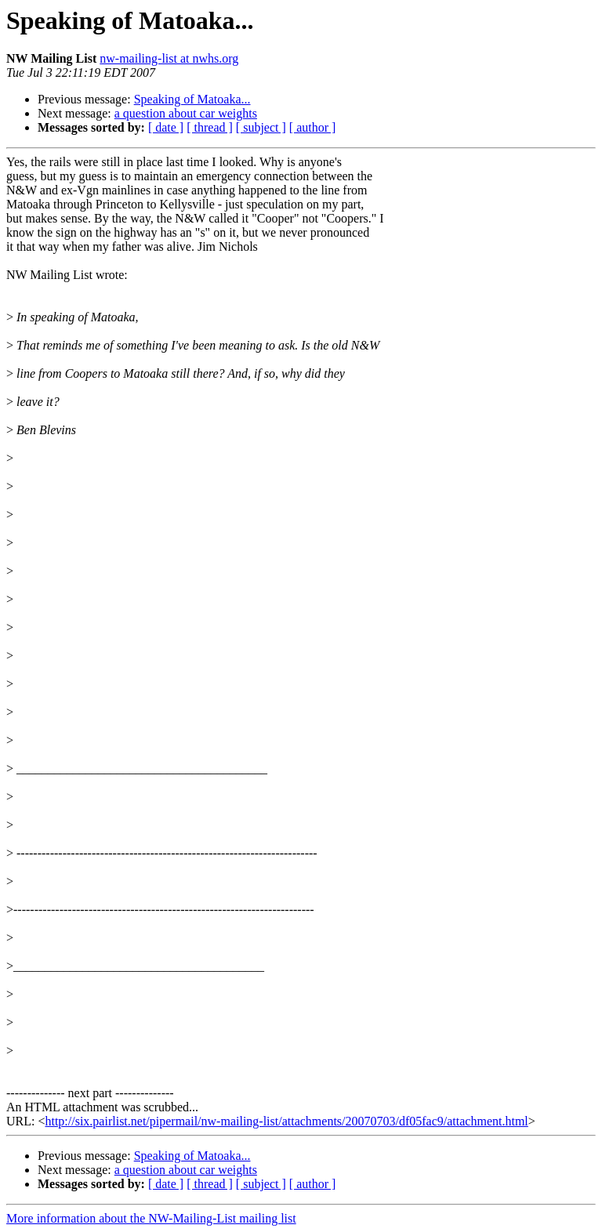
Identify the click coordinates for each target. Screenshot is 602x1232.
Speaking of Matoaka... (192, 99)
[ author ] (312, 127)
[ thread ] (210, 127)
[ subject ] (261, 127)
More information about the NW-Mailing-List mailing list (151, 1218)
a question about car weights (185, 113)
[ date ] (165, 127)
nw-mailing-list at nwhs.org (169, 58)
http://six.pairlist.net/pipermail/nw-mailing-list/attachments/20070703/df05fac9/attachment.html (286, 1121)
